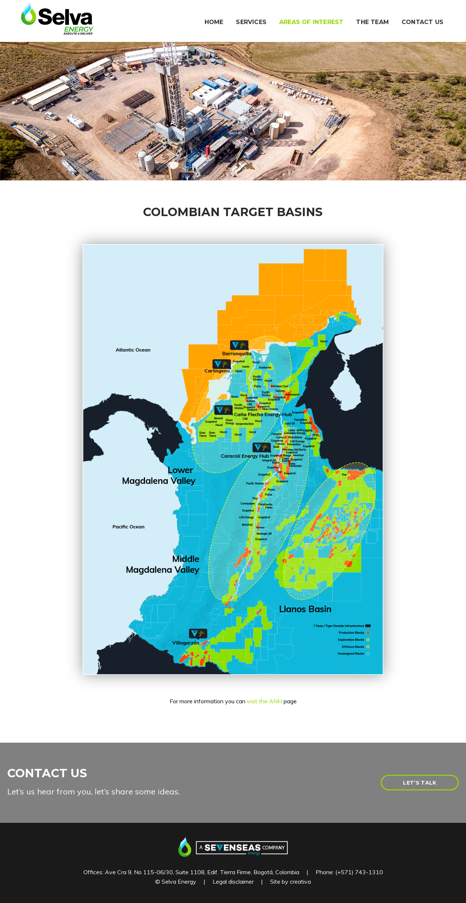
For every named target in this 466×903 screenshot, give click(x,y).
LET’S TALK (419, 782)
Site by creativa (290, 881)
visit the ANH (264, 701)
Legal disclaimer (233, 881)
